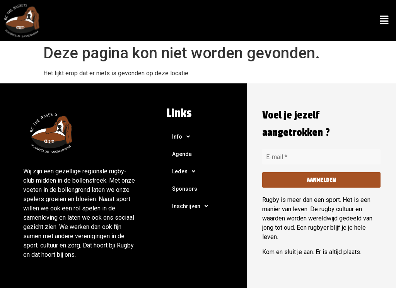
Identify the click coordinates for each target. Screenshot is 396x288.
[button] (384, 20)
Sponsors (184, 189)
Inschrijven (192, 206)
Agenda (182, 154)
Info (183, 137)
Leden (186, 171)
